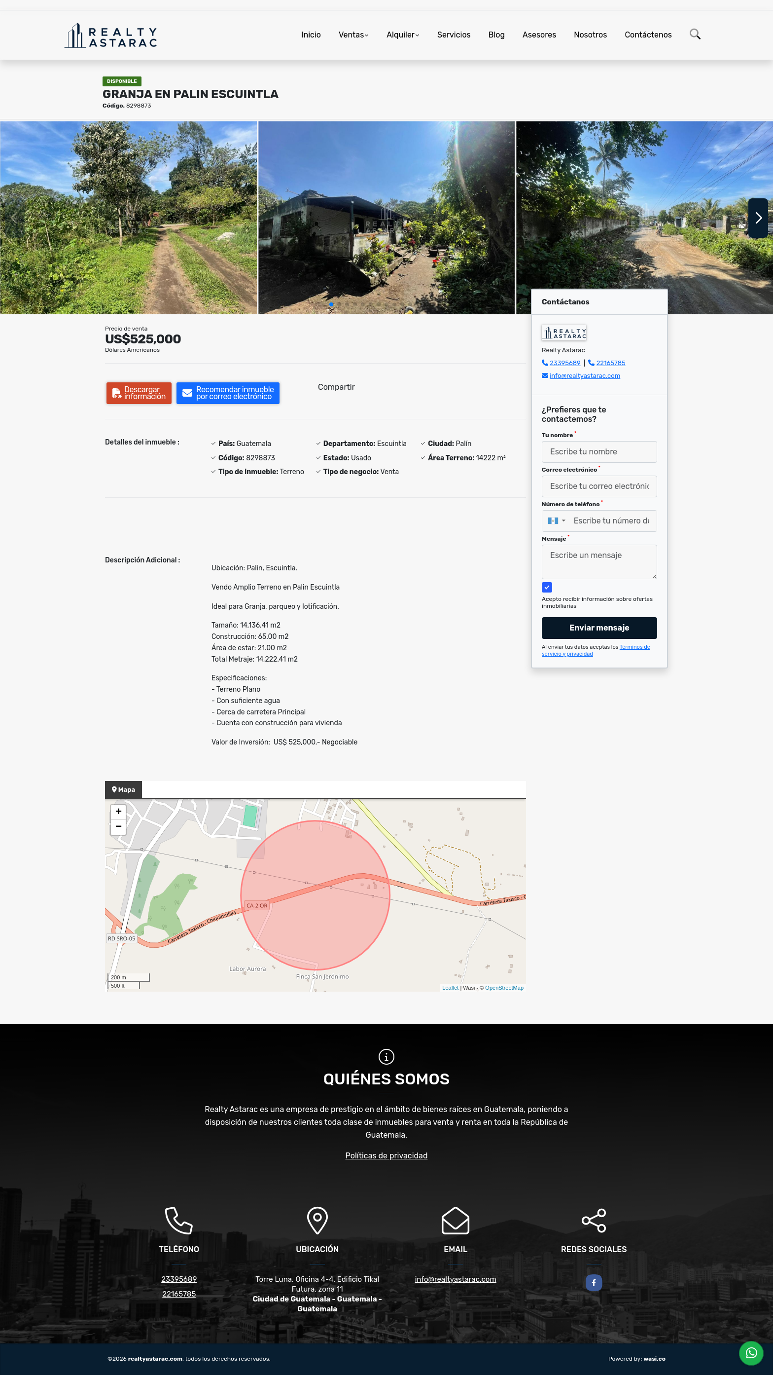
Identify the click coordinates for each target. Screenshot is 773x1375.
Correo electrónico (571, 469)
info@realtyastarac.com (585, 375)
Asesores (539, 34)
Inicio (311, 34)
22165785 (611, 363)
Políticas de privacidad (387, 1155)
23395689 (565, 363)
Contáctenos (648, 34)
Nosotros (590, 34)
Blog (497, 34)
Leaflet (450, 988)
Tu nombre (559, 435)
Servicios (454, 34)
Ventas (351, 34)
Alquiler (400, 34)
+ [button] (118, 812)
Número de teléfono (572, 504)
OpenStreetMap (504, 988)
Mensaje (555, 538)
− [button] (118, 827)
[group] (128, 217)
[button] (331, 304)
